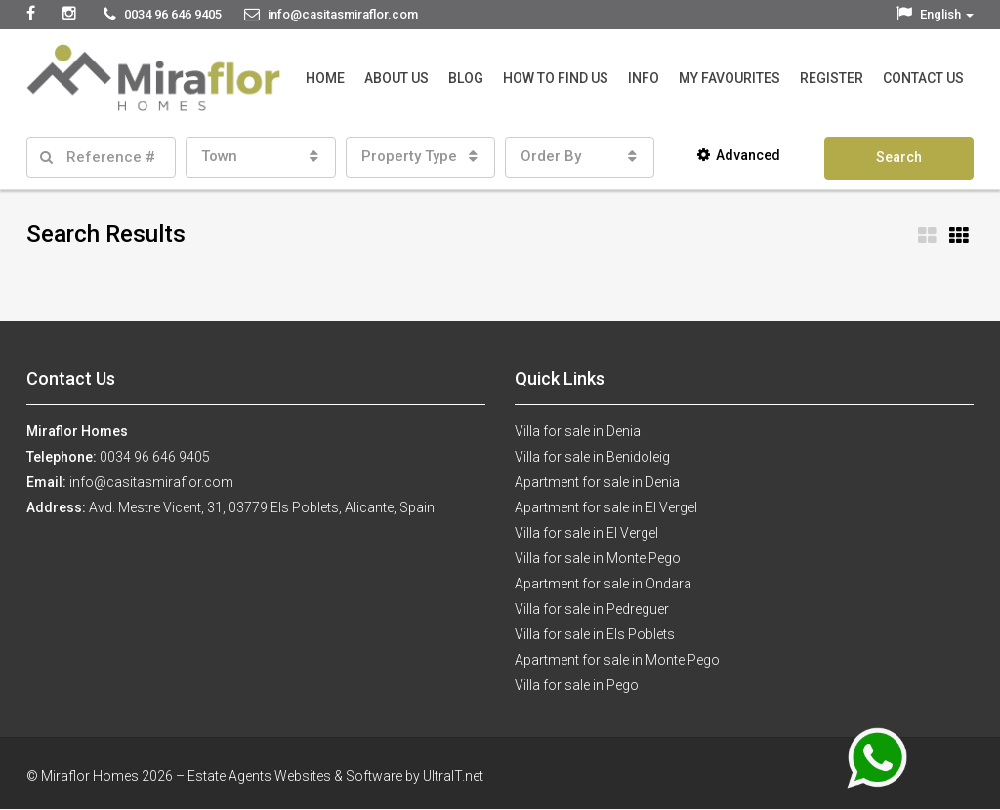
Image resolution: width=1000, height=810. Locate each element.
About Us (396, 78)
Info (643, 78)
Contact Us (923, 78)
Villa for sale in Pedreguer (592, 609)
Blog (465, 78)
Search (899, 157)
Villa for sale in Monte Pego (598, 558)
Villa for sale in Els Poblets (595, 634)
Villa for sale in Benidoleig (592, 457)
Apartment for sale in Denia (597, 482)
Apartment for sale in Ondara (603, 583)
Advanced (738, 155)
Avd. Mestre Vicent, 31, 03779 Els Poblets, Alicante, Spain (262, 507)
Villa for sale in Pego (577, 685)
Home (325, 78)
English (935, 14)
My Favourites (729, 78)
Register (831, 78)
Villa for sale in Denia (578, 431)
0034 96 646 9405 (155, 457)
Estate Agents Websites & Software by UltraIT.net (335, 776)
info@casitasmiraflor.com (151, 482)
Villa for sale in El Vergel (586, 533)
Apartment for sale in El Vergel (606, 507)
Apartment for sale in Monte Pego (617, 660)
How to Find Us (555, 78)
